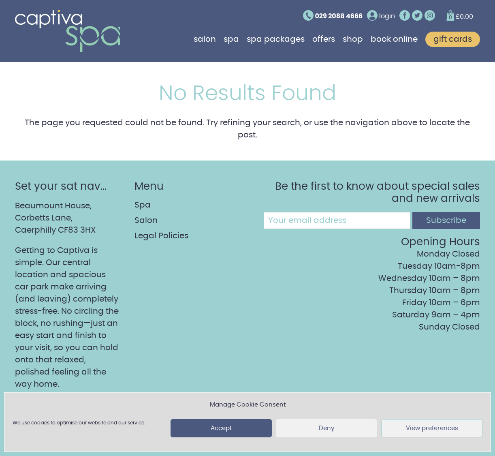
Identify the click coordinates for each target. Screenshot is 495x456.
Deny (326, 428)
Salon (205, 39)
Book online (394, 39)
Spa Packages (276, 39)
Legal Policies (161, 236)
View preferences (432, 428)
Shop (353, 39)
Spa (231, 39)
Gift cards (452, 39)
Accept (221, 428)
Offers (323, 39)
